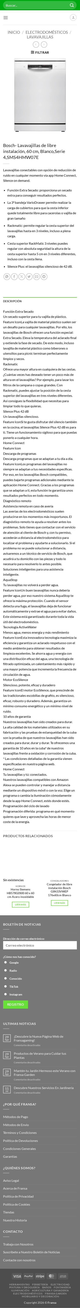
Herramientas (19, 1284)
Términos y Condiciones (20, 1132)
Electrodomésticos (47, 32)
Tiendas (8, 1212)
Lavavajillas (40, 37)
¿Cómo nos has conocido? (19, 956)
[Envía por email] (36, 276)
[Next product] (36, 44)
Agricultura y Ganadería (50, 1290)
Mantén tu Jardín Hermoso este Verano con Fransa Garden (44, 1072)
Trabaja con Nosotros (18, 1244)
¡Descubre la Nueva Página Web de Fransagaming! (38, 1038)
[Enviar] (72, 5)
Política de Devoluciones (20, 1140)
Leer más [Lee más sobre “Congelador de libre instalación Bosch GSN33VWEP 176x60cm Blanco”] (59, 903)
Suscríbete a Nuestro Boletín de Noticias (31, 1252)
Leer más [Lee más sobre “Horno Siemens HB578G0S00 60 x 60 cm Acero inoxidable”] (20, 904)
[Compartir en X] (21, 276)
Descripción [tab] (12, 301)
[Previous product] (44, 44)
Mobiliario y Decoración (40, 1296)
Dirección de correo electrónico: (40, 943)
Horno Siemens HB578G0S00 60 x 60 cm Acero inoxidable (20, 893)
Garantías (10, 1156)
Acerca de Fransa (15, 1188)
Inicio (14, 32)
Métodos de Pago (15, 1117)
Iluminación (20, 1290)
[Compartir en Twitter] (29, 276)
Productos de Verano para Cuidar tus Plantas (40, 1055)
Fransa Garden (56, 1293)
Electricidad (60, 1284)
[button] (5, 18)
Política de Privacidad (18, 1196)
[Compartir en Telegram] (44, 276)
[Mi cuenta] (73, 17)
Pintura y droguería (24, 1287)
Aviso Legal (11, 1180)
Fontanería (62, 1287)
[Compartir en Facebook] (14, 276)
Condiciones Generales (19, 1149)
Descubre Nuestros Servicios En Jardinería (44, 1088)
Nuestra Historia (15, 1220)
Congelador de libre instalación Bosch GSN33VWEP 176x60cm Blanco (59, 890)
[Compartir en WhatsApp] (7, 276)
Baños (46, 1287)
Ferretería (40, 1284)
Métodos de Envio (16, 1125)
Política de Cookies (16, 1204)
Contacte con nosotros (19, 1260)
